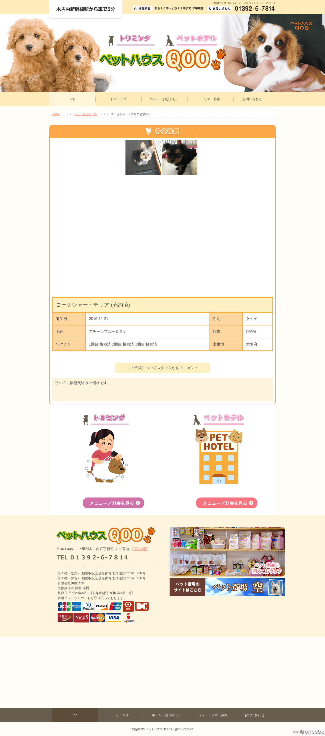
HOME (56, 114)
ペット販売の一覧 (85, 114)
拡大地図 (140, 549)
